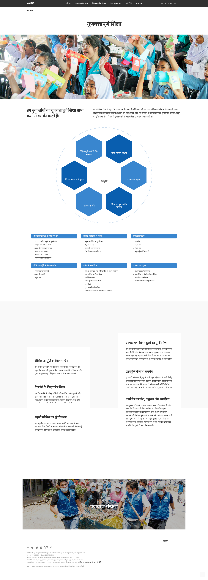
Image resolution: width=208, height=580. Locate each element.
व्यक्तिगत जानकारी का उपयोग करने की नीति (89, 562)
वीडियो (169, 3)
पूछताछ (165, 541)
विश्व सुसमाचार (115, 3)
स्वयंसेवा (30, 10)
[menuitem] (175, 3)
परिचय (68, 3)
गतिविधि (129, 3)
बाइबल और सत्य (81, 3)
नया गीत (163, 3)
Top (202, 574)
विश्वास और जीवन (99, 3)
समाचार (139, 3)
